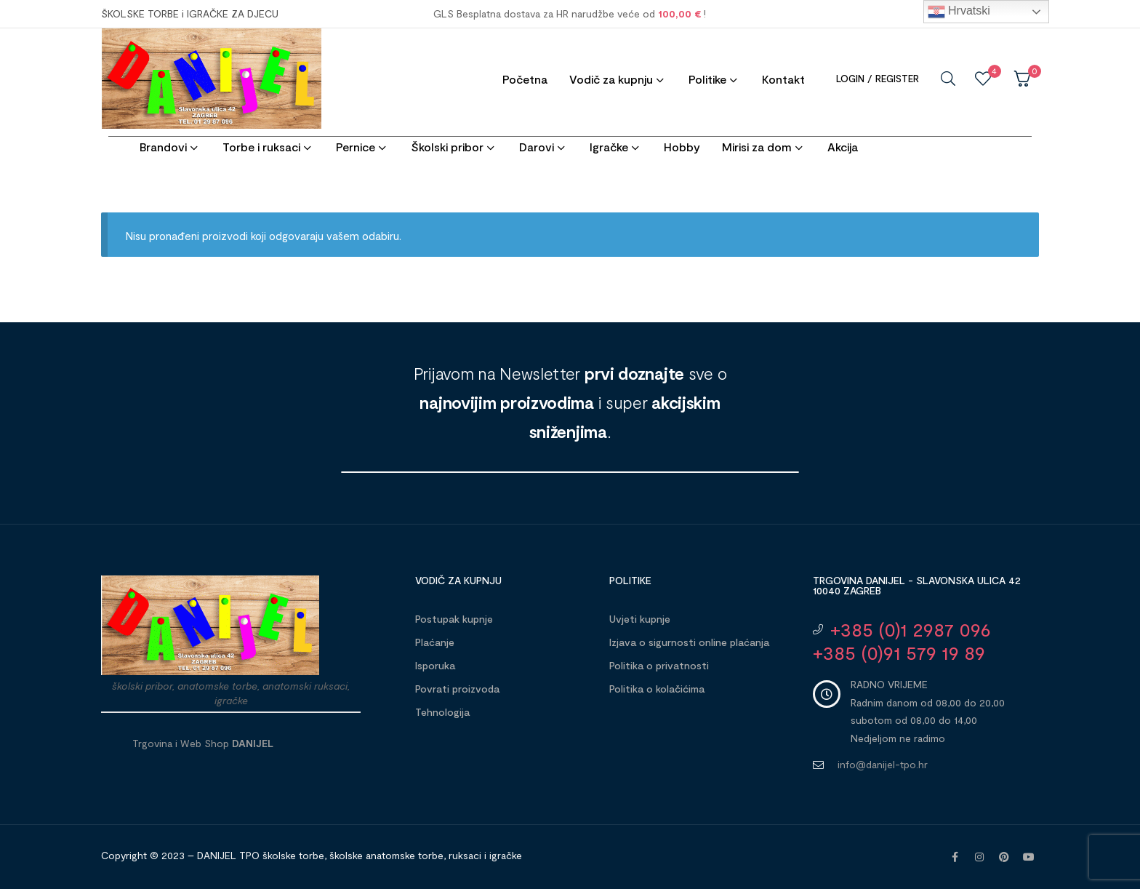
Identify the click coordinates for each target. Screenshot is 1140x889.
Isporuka (435, 665)
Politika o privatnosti (659, 665)
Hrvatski (959, 11)
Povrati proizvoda (457, 688)
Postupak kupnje (454, 619)
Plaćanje (434, 642)
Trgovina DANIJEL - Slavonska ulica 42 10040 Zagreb (917, 585)
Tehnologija (442, 712)
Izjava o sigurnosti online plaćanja (689, 642)
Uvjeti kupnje (639, 619)
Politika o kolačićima (657, 688)
